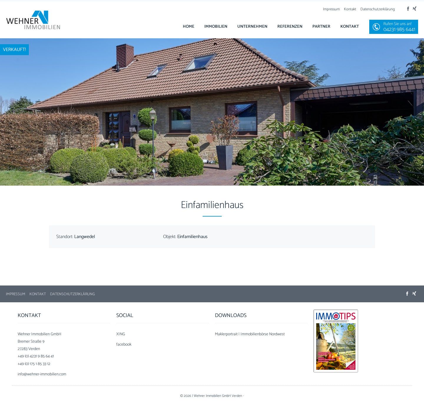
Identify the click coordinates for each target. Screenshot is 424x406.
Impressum (331, 9)
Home (188, 26)
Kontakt (350, 9)
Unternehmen (252, 26)
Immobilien (215, 26)
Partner (321, 26)
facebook (123, 344)
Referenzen (289, 26)
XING (120, 334)
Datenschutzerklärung (377, 9)
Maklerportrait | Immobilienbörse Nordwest (250, 334)
